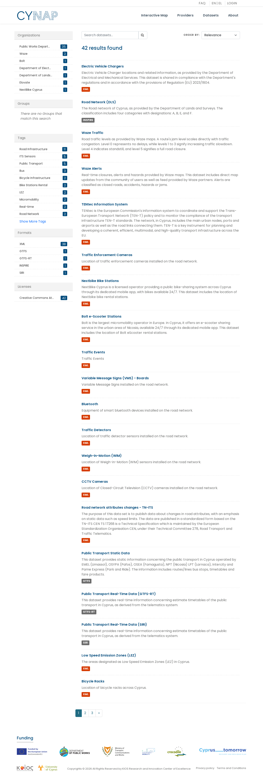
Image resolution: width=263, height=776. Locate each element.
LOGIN (232, 3)
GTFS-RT (89, 612)
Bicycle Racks (93, 681)
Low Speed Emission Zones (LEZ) (109, 655)
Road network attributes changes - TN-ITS (117, 507)
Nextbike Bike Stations (100, 280)
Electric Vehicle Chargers (103, 66)
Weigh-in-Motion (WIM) (102, 455)
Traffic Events (93, 352)
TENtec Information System (105, 204)
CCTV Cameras (95, 481)
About (233, 15)
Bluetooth (90, 404)
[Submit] (142, 35)
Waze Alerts (92, 168)
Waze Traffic (92, 132)
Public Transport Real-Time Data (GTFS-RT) (119, 594)
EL (220, 3)
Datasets (211, 15)
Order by (191, 35)
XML (86, 89)
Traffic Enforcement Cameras (107, 255)
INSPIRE (88, 120)
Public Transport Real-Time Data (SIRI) (114, 624)
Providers (185, 15)
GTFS (86, 581)
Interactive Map (154, 15)
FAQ (202, 3)
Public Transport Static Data (106, 553)
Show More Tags (33, 221)
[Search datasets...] (110, 35)
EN (214, 3)
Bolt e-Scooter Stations (101, 316)
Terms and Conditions (231, 768)
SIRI (85, 642)
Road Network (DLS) (99, 102)
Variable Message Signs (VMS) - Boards (115, 378)
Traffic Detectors (96, 430)
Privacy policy (205, 768)
